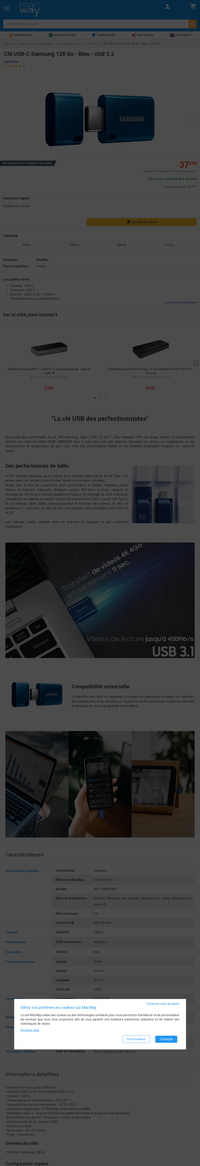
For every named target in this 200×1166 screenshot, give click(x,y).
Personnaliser (136, 1039)
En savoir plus (30, 1030)
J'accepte (166, 1039)
